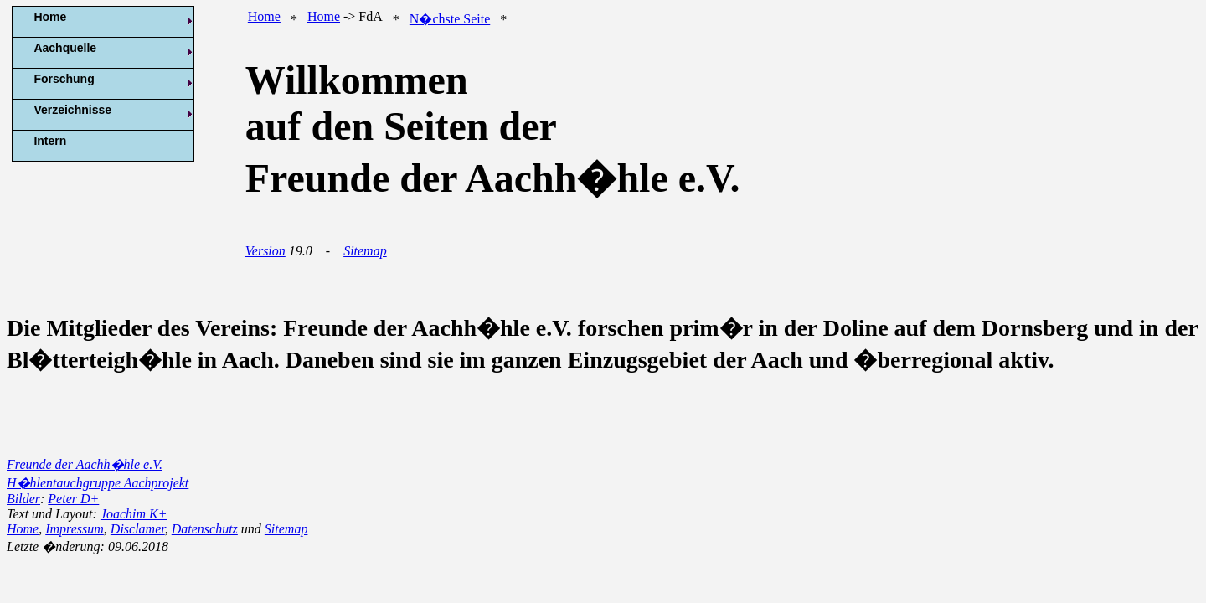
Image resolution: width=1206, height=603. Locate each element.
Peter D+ (73, 499)
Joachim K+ (134, 514)
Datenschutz (205, 529)
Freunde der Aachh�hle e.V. (84, 464)
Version (265, 251)
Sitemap (365, 251)
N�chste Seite (450, 19)
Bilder (23, 499)
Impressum (74, 529)
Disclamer (138, 529)
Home (264, 16)
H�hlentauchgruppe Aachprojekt (97, 483)
